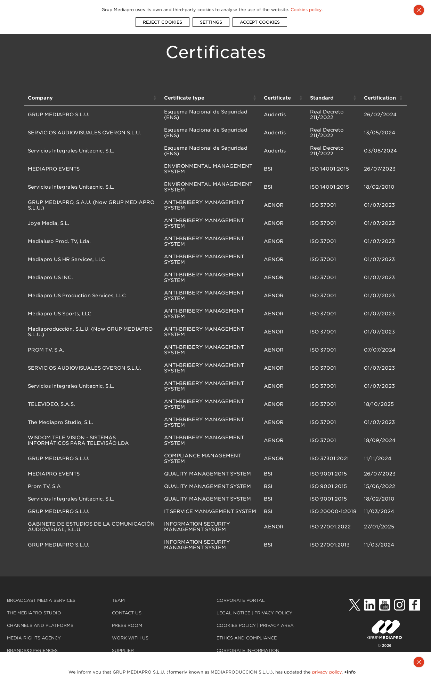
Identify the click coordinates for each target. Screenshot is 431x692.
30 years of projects (35, 663)
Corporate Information (248, 650)
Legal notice (234, 612)
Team (118, 600)
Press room (127, 625)
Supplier (123, 650)
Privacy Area (277, 625)
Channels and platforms (40, 625)
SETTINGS (211, 18)
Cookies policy (236, 625)
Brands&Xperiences (32, 650)
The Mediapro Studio (34, 612)
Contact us (126, 612)
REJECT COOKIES (162, 18)
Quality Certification (245, 663)
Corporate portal (241, 600)
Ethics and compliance (247, 637)
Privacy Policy (273, 612)
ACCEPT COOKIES (260, 18)
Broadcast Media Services (41, 600)
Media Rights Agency (34, 637)
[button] (155, 97)
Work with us (130, 637)
